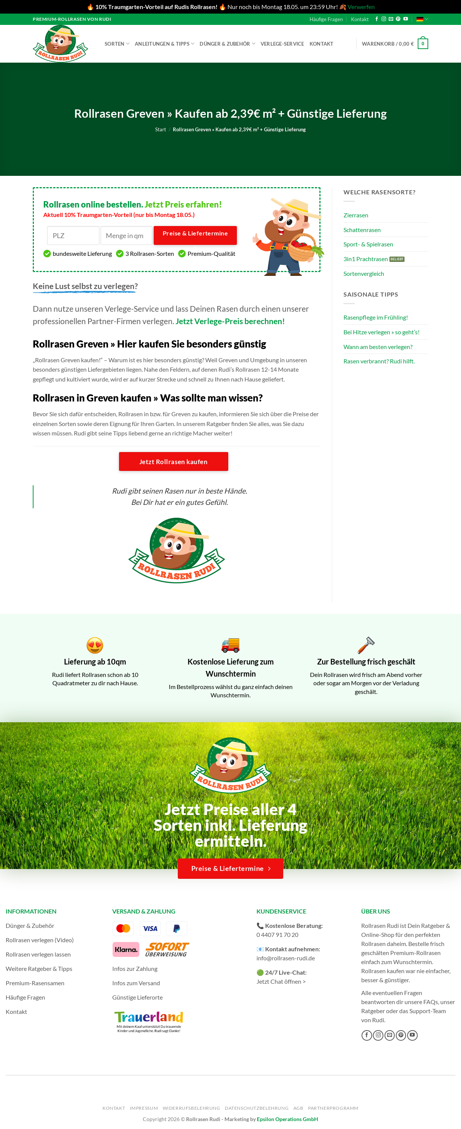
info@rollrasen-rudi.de (285, 957)
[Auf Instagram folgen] (384, 19)
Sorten (117, 43)
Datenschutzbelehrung (257, 1108)
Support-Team (427, 1010)
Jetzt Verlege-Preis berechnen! (230, 321)
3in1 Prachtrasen (365, 258)
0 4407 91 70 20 (277, 934)
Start (160, 129)
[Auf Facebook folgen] (376, 19)
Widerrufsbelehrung (191, 1108)
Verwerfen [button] (361, 6)
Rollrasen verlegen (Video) (40, 939)
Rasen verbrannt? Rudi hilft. (379, 361)
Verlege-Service (282, 44)
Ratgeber (373, 1010)
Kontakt (360, 19)
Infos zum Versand (136, 982)
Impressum (144, 1108)
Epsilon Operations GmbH (287, 1119)
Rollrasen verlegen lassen (38, 954)
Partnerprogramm (333, 1108)
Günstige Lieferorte (137, 997)
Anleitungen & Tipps (164, 43)
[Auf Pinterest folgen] (398, 19)
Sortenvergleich (363, 273)
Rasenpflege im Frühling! (375, 317)
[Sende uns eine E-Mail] (391, 19)
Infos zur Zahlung (134, 968)
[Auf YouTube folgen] (405, 19)
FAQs (430, 1001)
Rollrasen (373, 943)
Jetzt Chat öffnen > (281, 981)
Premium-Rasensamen (35, 982)
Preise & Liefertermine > (195, 237)
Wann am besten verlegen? (377, 346)
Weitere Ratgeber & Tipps (39, 968)
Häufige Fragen (326, 19)
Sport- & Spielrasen (368, 244)
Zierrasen (355, 214)
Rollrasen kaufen (383, 970)
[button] (395, 43)
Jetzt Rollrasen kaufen (173, 462)
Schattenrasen (362, 229)
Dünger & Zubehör (227, 43)
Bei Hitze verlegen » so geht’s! (381, 331)
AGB (298, 1108)
